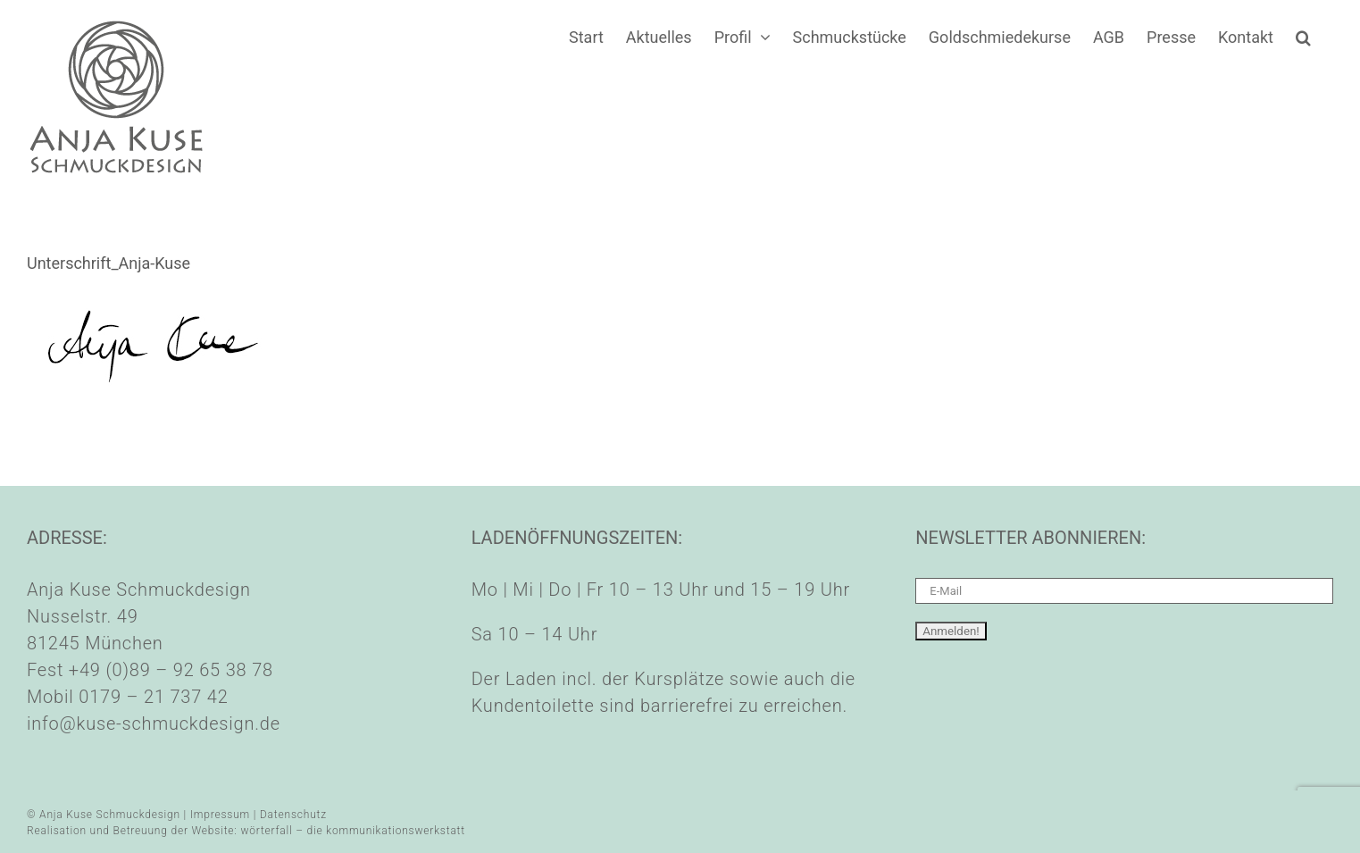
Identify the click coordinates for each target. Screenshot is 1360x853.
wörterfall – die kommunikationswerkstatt (352, 830)
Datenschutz (293, 814)
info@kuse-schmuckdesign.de (153, 723)
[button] (1303, 37)
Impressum (220, 814)
